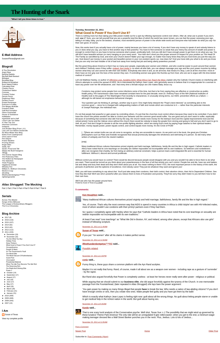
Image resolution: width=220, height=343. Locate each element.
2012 (7, 230)
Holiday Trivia (11, 241)
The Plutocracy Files (10, 157)
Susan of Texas (90, 230)
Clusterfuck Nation (9, 90)
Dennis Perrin (7, 96)
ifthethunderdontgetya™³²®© (97, 244)
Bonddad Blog (7, 80)
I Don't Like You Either (11, 120)
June (9, 282)
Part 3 (15, 188)
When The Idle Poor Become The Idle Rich (21, 264)
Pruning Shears (8, 143)
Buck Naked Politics (10, 84)
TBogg (4, 153)
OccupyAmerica (12, 247)
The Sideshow (7, 161)
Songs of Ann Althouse (11, 202)
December (11, 234)
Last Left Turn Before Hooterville (15, 130)
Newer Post (80, 331)
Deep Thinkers (11, 243)
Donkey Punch (8, 100)
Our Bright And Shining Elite (16, 268)
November (11, 237)
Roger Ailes (6, 145)
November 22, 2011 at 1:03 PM (94, 256)
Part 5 (26, 188)
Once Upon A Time (9, 137)
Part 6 (32, 188)
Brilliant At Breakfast (10, 82)
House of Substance (10, 114)
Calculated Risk (8, 86)
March (9, 289)
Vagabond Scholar (9, 165)
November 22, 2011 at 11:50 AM (94, 240)
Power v (9, 270)
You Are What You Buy (14, 239)
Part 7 (38, 188)
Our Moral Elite (11, 254)
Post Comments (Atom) (98, 336)
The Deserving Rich (13, 266)
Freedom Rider (8, 108)
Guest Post (10, 258)
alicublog (5, 173)
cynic (85, 260)
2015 (7, 222)
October (10, 273)
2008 (7, 301)
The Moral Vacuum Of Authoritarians (19, 256)
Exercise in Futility (9, 104)
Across (9, 200)
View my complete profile (12, 318)
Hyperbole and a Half (10, 118)
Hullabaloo (6, 116)
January (10, 293)
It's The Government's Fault (16, 251)
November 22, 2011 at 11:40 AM (94, 227)
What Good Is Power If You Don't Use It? (20, 245)
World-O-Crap (7, 171)
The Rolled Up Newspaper (12, 159)
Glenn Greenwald (9, 112)
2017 (7, 217)
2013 (7, 227)
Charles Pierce (8, 88)
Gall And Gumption (9, 110)
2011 (7, 232)
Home (147, 331)
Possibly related (90, 248)
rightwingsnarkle (8, 177)
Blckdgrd (5, 78)
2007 (7, 303)
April (9, 286)
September (11, 275)
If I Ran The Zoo (8, 122)
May (8, 284)
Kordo (85, 307)
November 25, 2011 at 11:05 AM (94, 322)
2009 (7, 298)
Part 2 (10, 188)
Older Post (213, 331)
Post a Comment (81, 327)
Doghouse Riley (8, 98)
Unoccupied (10, 260)
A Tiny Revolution (9, 70)
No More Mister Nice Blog (12, 133)
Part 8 (43, 188)
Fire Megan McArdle (10, 106)
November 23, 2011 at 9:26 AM (94, 304)
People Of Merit (11, 249)
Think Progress (8, 163)
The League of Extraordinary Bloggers (17, 204)
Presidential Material (13, 262)
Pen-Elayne (6, 139)
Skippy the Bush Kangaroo (12, 151)
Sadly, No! (6, 147)
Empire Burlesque (9, 102)
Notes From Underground (12, 135)
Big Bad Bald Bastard (10, 76)
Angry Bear (6, 72)
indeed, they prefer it (122, 68)
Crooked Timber (8, 94)
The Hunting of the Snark (40, 12)
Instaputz (5, 126)
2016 (7, 220)
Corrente (5, 92)
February (10, 291)
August (9, 277)
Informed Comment (9, 124)
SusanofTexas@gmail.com (13, 59)
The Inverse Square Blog (12, 155)
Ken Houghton (89, 195)
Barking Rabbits (8, 74)
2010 (7, 296)
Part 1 (4, 188)
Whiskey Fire (7, 167)
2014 (7, 225)
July (8, 279)
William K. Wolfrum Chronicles (14, 169)
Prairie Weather (8, 141)
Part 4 (21, 188)
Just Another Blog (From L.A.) (14, 128)
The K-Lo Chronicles (10, 206)
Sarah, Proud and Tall (10, 149)
